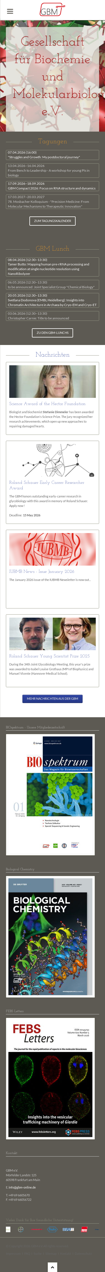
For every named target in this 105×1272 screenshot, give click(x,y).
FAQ (27, 1253)
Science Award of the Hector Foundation (47, 404)
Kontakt (65, 1253)
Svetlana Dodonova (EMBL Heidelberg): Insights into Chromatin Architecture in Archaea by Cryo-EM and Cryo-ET (52, 300)
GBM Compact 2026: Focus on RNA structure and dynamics (51, 185)
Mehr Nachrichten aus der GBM (52, 698)
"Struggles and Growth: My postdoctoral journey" (44, 154)
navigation (10, 11)
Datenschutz (83, 1253)
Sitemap (51, 1253)
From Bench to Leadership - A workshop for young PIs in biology (49, 170)
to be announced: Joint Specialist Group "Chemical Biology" (51, 284)
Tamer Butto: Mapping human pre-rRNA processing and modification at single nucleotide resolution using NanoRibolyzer (48, 267)
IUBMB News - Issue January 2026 (41, 572)
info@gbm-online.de (22, 1187)
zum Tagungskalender (52, 221)
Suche (38, 1253)
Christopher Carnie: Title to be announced (38, 315)
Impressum (13, 1253)
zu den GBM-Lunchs (53, 332)
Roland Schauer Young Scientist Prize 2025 (49, 656)
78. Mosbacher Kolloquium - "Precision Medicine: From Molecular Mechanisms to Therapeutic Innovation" (48, 201)
